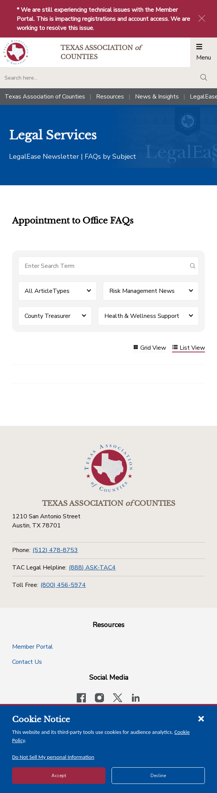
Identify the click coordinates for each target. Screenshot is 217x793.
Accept (58, 776)
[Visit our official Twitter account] (117, 698)
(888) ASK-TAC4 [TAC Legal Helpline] (92, 567)
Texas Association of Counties (45, 96)
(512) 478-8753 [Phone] (55, 550)
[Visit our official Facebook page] (81, 698)
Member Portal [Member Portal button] (32, 647)
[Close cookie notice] (201, 718)
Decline (158, 776)
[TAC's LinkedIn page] (135, 698)
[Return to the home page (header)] (15, 52)
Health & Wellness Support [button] (141, 316)
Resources (110, 96)
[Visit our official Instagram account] (99, 698)
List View (188, 348)
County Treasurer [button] (47, 316)
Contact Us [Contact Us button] (27, 662)
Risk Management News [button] (142, 291)
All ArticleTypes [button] (47, 291)
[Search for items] (102, 266)
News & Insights (157, 96)
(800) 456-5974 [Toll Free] (63, 585)
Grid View (149, 348)
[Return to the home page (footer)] (108, 468)
